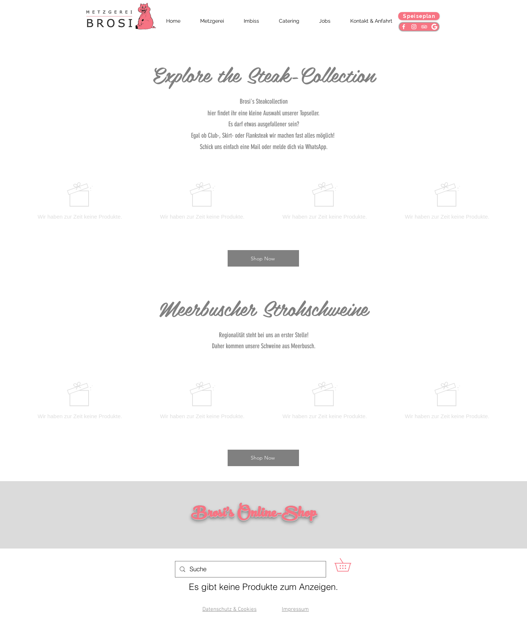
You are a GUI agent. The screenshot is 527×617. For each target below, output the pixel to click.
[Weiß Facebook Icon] (403, 26)
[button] (349, 565)
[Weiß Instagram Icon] (414, 26)
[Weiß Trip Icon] (424, 26)
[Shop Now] (263, 258)
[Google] (434, 26)
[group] (263, 201)
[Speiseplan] (419, 16)
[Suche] (250, 569)
